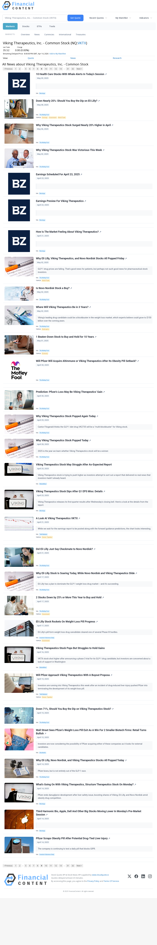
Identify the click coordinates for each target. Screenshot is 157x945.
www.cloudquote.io (100, 921)
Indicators (144, 17)
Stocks (25, 26)
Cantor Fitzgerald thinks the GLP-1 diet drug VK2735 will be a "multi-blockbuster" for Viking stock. (83, 446)
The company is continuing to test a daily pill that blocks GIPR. (67, 893)
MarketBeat (43, 506)
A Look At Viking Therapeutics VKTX (58, 542)
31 (68, 69)
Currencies (49, 34)
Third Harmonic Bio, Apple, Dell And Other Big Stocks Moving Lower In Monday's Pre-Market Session (89, 856)
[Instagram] (150, 926)
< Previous (8, 69)
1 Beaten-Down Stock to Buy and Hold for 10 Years (66, 351)
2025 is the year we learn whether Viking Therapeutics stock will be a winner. (73, 471)
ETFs (39, 26)
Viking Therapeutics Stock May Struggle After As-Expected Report (74, 486)
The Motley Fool (45, 116)
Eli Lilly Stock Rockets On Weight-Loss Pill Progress (67, 652)
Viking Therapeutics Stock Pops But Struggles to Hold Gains (70, 681)
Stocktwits (43, 791)
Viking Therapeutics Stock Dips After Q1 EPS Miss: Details (71, 514)
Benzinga (43, 93)
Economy (46, 368)
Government (54, 119)
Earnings (45, 119)
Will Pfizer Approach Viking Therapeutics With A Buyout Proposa (74, 709)
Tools (52, 26)
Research (117, 58)
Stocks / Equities (48, 562)
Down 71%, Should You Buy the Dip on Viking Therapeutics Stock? (75, 746)
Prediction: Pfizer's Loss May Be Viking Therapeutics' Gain (70, 410)
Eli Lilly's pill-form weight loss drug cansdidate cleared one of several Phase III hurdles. (78, 663)
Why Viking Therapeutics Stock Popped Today (63, 460)
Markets (10, 26)
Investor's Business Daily (48, 669)
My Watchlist (121, 17)
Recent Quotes (96, 17)
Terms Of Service (111, 927)
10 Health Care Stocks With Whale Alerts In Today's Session (71, 74)
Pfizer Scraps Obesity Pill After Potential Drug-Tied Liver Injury (73, 882)
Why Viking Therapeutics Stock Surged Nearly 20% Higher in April (75, 127)
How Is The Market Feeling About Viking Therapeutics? (69, 240)
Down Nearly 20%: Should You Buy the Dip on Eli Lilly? (68, 102)
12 (56, 69)
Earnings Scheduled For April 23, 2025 (59, 179)
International (65, 34)
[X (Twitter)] (129, 926)
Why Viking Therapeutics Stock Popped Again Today (67, 435)
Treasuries (81, 34)
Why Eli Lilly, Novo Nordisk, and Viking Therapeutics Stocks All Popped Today (81, 800)
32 (73, 69)
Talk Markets (44, 559)
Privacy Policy (93, 927)
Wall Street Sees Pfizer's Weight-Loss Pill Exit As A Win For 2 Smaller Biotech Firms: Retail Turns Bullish (91, 770)
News (37, 34)
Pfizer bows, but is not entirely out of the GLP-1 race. (62, 811)
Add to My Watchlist (63, 53)
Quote (31, 58)
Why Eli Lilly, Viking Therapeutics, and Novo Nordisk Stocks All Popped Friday (81, 268)
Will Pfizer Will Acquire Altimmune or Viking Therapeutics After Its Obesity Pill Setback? (87, 376)
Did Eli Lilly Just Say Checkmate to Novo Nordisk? (66, 576)
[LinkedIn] (143, 926)
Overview (25, 34)
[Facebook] (136, 926)
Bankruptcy (46, 342)
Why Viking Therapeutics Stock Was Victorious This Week (70, 154)
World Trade (64, 119)
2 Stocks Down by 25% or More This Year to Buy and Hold (70, 627)
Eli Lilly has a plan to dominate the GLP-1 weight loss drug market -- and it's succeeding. (79, 612)
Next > (79, 69)
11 (51, 69)
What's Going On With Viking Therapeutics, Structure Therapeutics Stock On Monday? (86, 826)
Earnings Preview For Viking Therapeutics (61, 207)
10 (46, 69)
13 (61, 69)
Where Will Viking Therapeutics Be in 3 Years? (63, 319)
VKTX (82, 42)
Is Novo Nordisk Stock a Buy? (54, 299)
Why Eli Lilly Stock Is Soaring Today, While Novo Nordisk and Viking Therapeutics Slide (87, 602)
